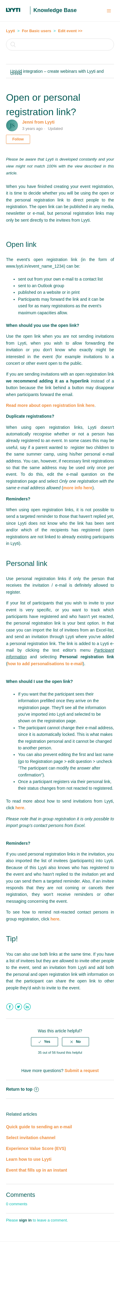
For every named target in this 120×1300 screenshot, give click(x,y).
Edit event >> (70, 31)
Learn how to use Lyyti (28, 1159)
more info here (77, 487)
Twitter (18, 1007)
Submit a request (82, 1070)
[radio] (44, 1041)
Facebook (10, 1007)
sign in (25, 1220)
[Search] (60, 44)
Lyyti (10, 31)
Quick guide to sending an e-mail (39, 1126)
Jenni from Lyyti (38, 122)
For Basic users (36, 31)
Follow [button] (18, 139)
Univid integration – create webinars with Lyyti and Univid (57, 72)
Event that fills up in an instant (36, 1170)
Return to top (22, 1089)
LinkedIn (27, 1007)
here (19, 807)
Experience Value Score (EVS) (36, 1148)
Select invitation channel (30, 1137)
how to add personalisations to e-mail (45, 663)
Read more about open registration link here (50, 405)
